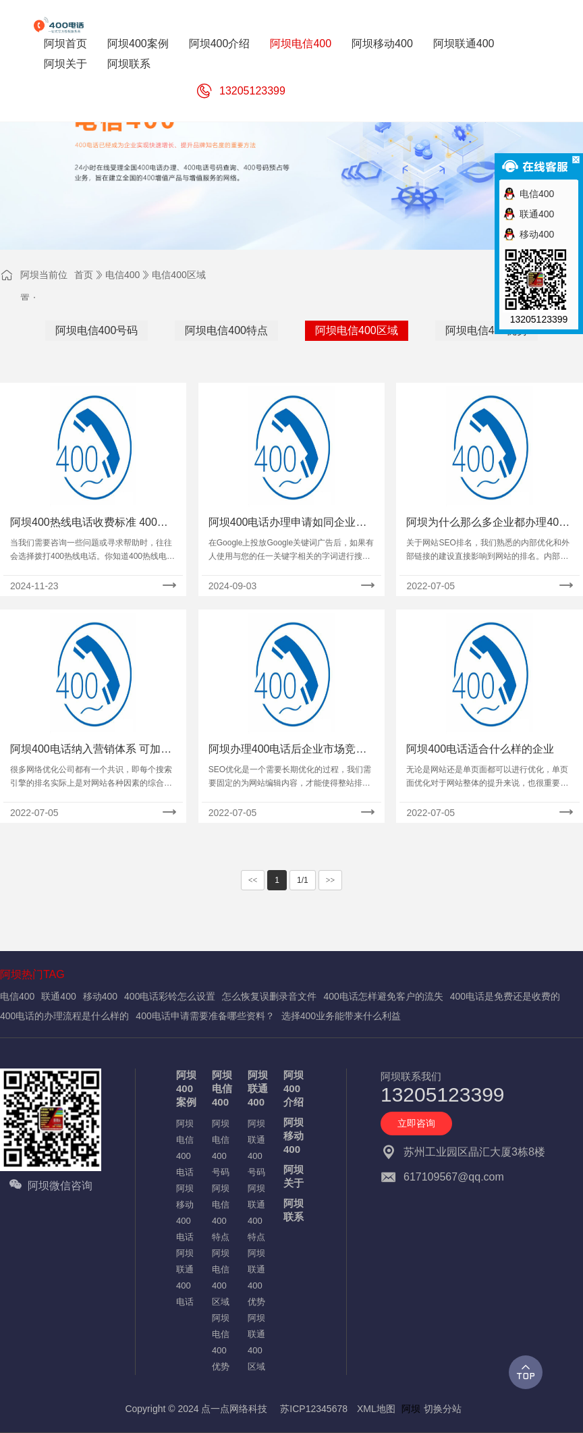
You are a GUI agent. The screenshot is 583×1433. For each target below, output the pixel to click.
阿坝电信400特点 (226, 330)
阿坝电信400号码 (96, 330)
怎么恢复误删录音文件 (269, 996)
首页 (83, 274)
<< (253, 880)
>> (330, 880)
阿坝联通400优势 (256, 1277)
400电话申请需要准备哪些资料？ (205, 1015)
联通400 (58, 996)
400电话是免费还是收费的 (505, 996)
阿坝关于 (293, 1176)
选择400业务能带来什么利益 (341, 1015)
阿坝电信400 (222, 1088)
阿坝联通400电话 (185, 1277)
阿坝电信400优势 (486, 330)
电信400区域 (178, 274)
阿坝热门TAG (32, 974)
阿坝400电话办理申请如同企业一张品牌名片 (288, 523)
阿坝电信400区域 (356, 330)
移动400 (100, 996)
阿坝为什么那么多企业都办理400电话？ (485, 523)
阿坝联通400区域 (256, 1342)
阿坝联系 (293, 1209)
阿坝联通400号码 (256, 1147)
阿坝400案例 (186, 1088)
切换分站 (443, 1408)
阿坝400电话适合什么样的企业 (480, 749)
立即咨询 (416, 1123)
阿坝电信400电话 (185, 1147)
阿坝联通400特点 (256, 1212)
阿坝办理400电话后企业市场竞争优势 (288, 750)
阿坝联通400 (258, 1088)
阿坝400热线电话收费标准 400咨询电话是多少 (89, 523)
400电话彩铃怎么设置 (169, 996)
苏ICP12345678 (314, 1408)
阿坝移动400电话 (185, 1212)
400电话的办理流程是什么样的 (64, 1015)
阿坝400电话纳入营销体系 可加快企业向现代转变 (90, 750)
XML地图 (376, 1408)
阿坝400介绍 (293, 1088)
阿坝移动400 (293, 1135)
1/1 (302, 880)
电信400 (122, 274)
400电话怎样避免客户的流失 (383, 996)
